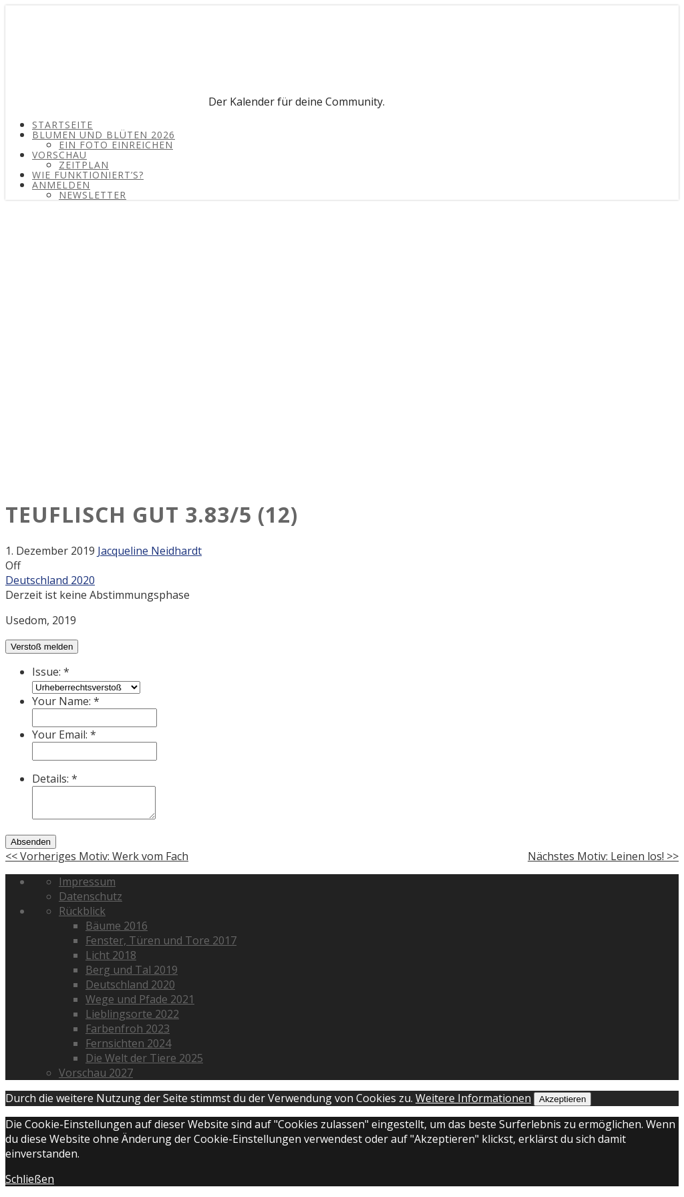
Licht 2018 (111, 955)
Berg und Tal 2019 (132, 969)
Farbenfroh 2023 (128, 1028)
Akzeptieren (562, 1099)
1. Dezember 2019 (50, 550)
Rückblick (82, 911)
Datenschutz (90, 896)
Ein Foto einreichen (116, 144)
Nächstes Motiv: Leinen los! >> (603, 856)
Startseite (62, 124)
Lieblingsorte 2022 (132, 1014)
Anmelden (61, 184)
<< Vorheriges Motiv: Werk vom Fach (96, 856)
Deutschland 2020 (50, 580)
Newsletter (92, 194)
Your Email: (64, 734)
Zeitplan (84, 164)
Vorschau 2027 (96, 1072)
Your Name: (66, 701)
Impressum (87, 881)
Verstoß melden (42, 647)
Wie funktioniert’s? (88, 174)
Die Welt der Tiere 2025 (144, 1058)
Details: (54, 778)
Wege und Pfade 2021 (140, 999)
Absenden (31, 842)
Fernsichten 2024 (128, 1043)
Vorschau (59, 154)
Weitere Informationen (473, 1098)
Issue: (50, 671)
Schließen (29, 1179)
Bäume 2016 (117, 925)
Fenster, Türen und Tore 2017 (161, 940)
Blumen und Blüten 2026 (103, 134)
